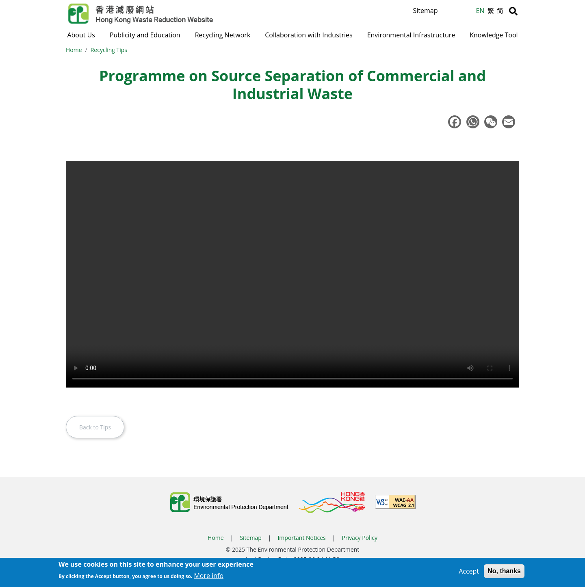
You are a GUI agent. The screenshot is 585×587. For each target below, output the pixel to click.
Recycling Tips (109, 50)
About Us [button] (81, 35)
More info (208, 575)
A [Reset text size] (459, 12)
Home (74, 50)
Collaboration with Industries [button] (308, 35)
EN (480, 10)
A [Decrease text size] (468, 12)
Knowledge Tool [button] (494, 35)
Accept (469, 571)
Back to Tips (95, 428)
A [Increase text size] (449, 11)
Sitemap (425, 10)
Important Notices (301, 538)
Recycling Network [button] (223, 35)
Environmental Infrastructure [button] (411, 35)
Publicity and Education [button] (145, 35)
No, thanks (504, 571)
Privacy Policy (359, 538)
